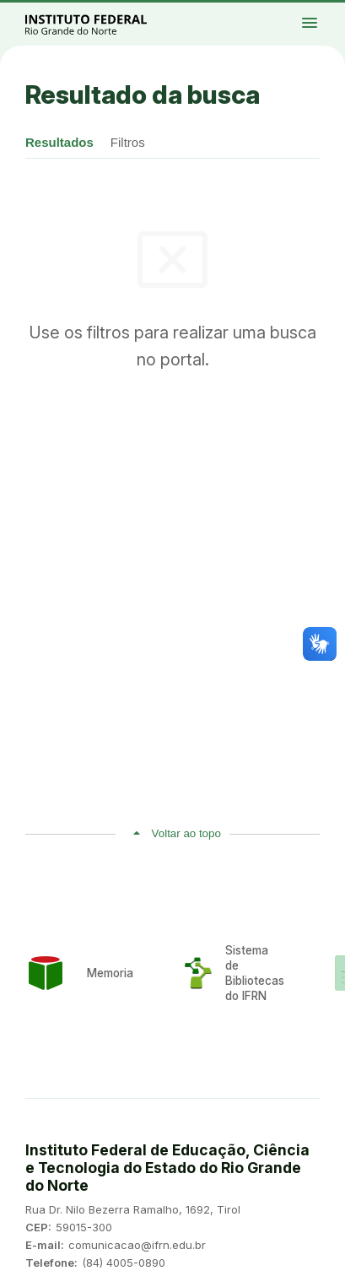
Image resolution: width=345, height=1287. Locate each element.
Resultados (59, 142)
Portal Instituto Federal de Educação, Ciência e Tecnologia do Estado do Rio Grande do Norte (104, 24)
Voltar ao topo (186, 833)
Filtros (128, 142)
